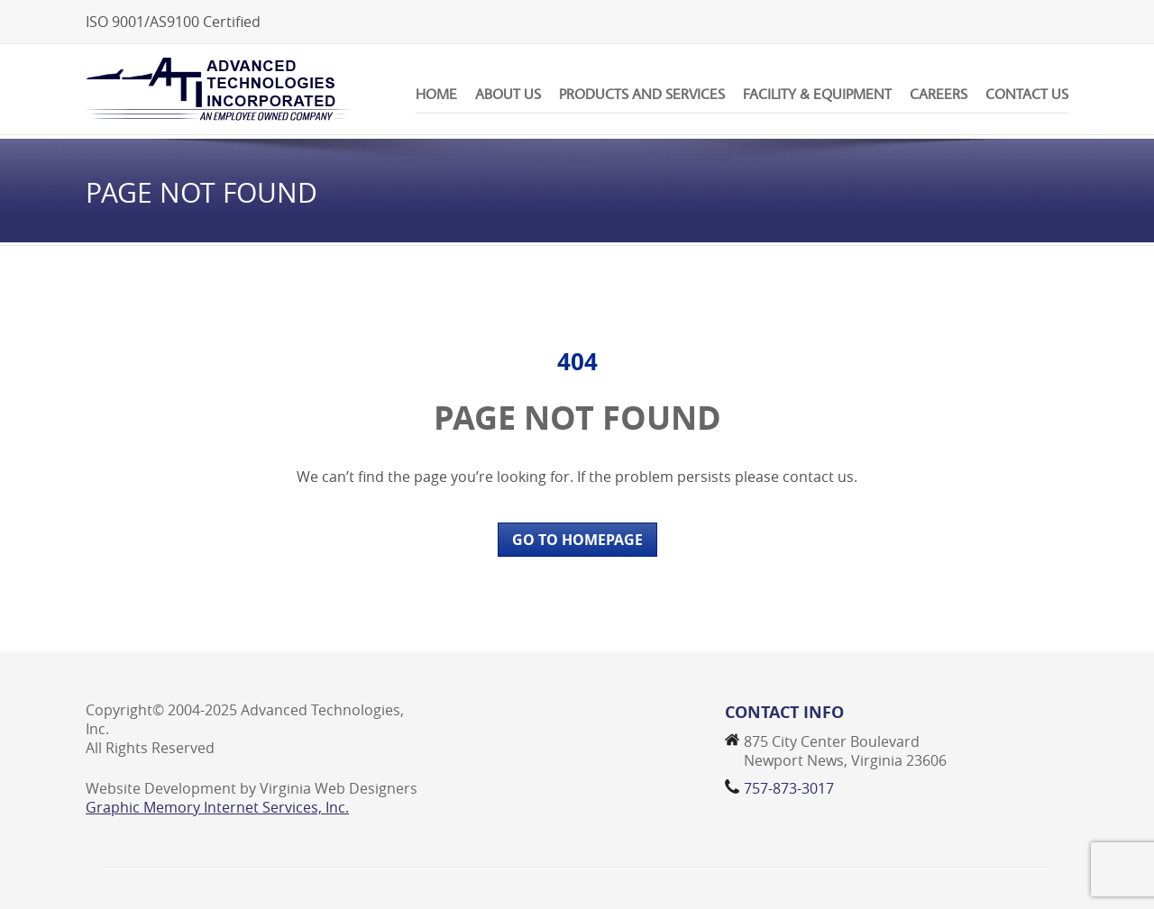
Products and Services (642, 94)
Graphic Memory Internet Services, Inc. (217, 807)
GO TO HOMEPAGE (577, 540)
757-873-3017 (789, 788)
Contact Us (1026, 94)
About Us (508, 94)
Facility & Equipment (817, 94)
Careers (938, 94)
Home (436, 94)
